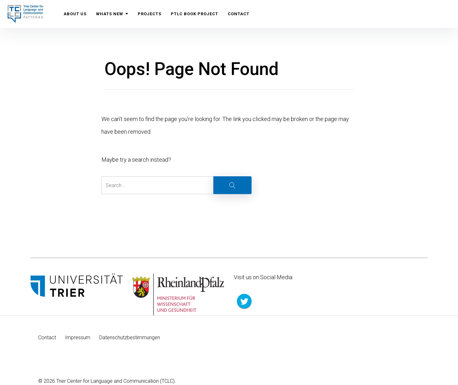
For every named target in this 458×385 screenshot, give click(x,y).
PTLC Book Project (195, 13)
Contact (239, 13)
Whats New (112, 13)
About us (75, 13)
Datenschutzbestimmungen (129, 337)
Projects (150, 13)
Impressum (77, 337)
